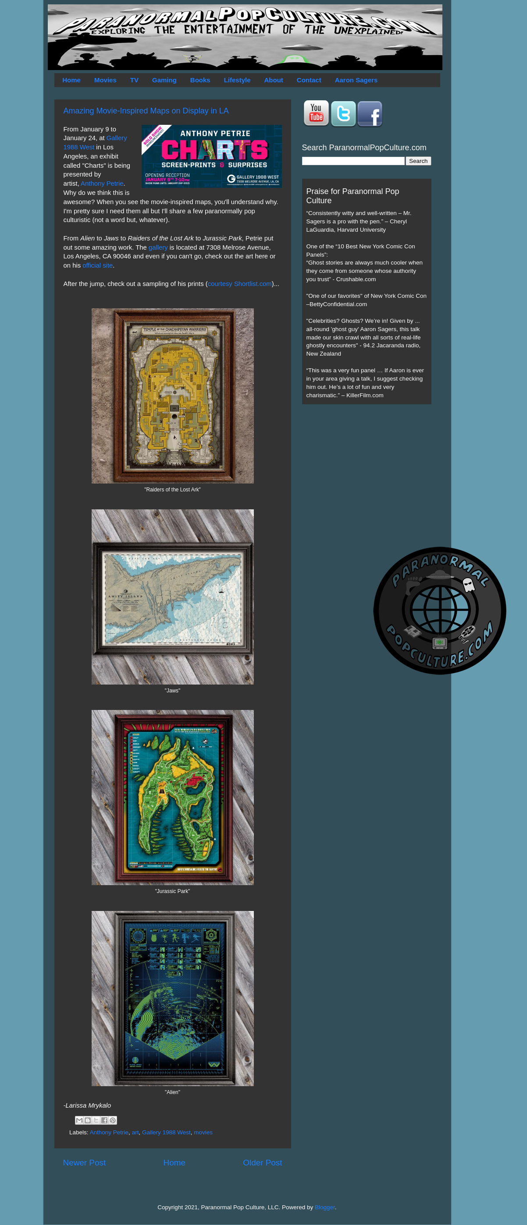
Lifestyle (237, 80)
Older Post (262, 1162)
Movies (105, 80)
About (273, 80)
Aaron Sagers (356, 80)
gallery (157, 247)
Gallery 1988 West (166, 1132)
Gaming (164, 80)
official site (97, 265)
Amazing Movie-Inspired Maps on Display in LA (146, 110)
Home (71, 80)
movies (203, 1132)
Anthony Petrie (102, 183)
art (135, 1132)
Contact (309, 80)
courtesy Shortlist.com (240, 283)
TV (134, 80)
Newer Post (84, 1162)
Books (200, 80)
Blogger (325, 1207)
